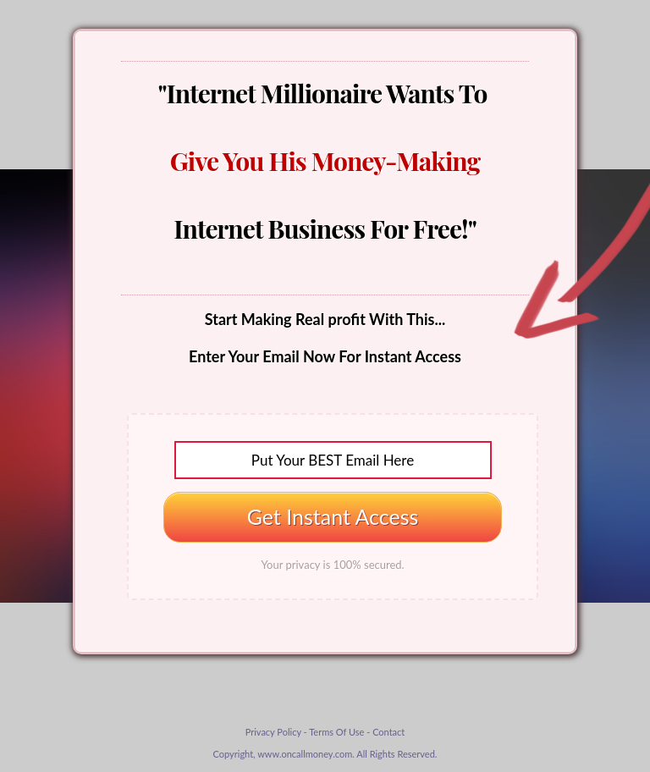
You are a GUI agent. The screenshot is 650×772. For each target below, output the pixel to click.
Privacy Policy (273, 731)
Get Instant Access (333, 516)
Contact (388, 731)
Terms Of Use (336, 731)
